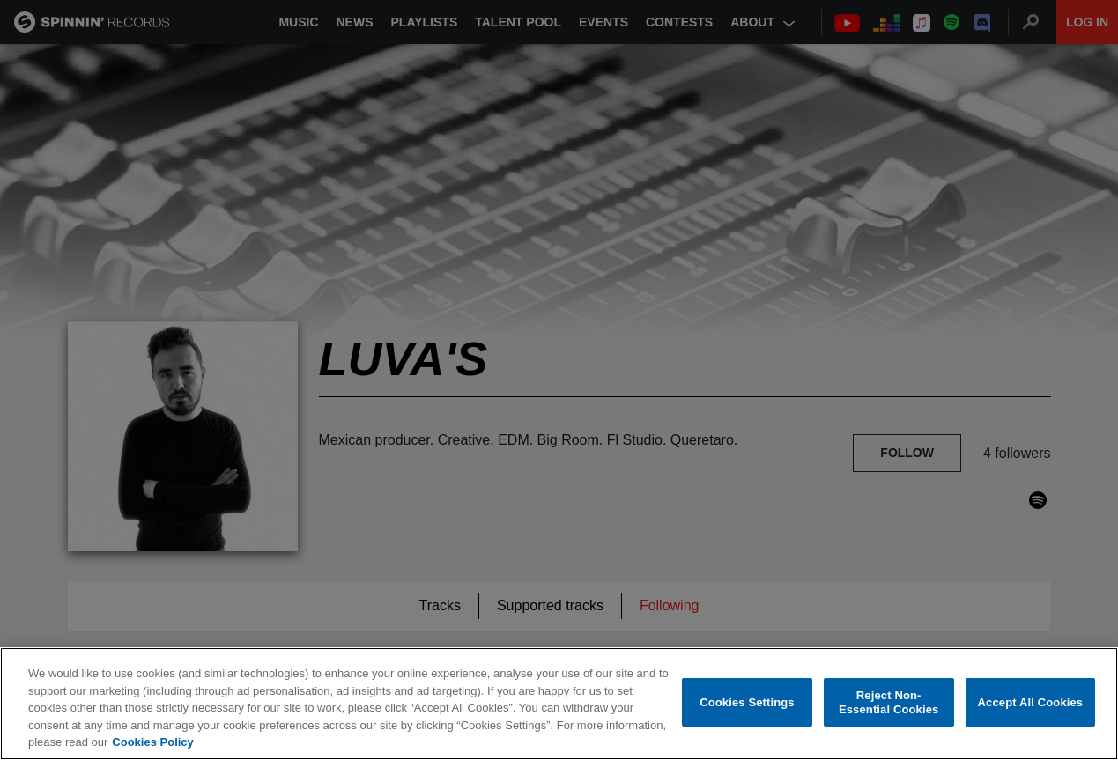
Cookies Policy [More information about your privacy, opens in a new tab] (152, 742)
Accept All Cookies (1031, 702)
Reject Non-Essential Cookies (888, 703)
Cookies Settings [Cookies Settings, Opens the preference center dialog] (747, 702)
